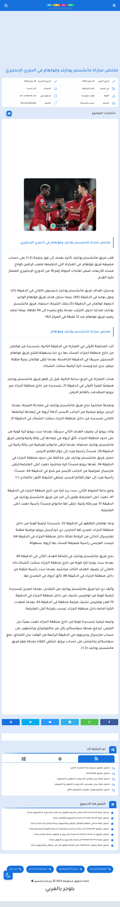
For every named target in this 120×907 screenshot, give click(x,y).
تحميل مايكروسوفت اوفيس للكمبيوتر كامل (91, 790)
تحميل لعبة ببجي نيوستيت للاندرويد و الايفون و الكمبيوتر (85, 784)
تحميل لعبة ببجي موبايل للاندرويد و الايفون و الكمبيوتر (86, 779)
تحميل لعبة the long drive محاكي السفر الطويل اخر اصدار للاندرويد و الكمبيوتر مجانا (70, 813)
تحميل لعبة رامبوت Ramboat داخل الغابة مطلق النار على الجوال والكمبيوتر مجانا (72, 845)
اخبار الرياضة (88, 89)
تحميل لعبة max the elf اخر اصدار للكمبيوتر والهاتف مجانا (83, 818)
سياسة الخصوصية (68, 869)
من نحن (13, 869)
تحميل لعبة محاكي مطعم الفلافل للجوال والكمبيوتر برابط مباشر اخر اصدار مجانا (72, 824)
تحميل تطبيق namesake (100, 773)
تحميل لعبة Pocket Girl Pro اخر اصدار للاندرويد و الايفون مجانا (81, 840)
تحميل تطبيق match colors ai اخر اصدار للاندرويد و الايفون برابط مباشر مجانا (74, 835)
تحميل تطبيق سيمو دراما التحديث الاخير (93, 768)
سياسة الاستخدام (38, 869)
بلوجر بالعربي (60, 889)
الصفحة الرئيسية (98, 869)
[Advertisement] (60, 39)
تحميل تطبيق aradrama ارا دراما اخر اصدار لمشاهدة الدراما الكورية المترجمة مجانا (71, 829)
